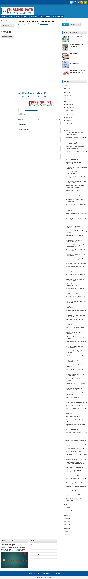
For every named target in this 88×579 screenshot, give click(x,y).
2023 (65, 92)
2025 (65, 85)
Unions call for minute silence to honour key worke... (74, 398)
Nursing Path (41, 573)
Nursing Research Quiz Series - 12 (74, 266)
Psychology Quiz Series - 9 (72, 159)
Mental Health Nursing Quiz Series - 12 (32, 97)
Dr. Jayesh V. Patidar (46, 577)
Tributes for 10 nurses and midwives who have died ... (75, 384)
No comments (44, 24)
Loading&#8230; (34, 58)
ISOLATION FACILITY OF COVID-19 (75, 459)
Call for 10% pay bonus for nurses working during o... (74, 280)
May (67, 127)
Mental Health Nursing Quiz (31, 110)
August (68, 117)
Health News (67, 28)
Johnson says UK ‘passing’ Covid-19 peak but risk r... (75, 245)
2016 (65, 525)
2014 (65, 531)
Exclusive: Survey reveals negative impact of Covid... (74, 200)
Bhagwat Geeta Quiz (8, 545)
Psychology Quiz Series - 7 (72, 491)
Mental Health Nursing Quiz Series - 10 (32, 93)
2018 (65, 518)
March (68, 504)
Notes (11, 16)
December (69, 104)
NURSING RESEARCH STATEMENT (76, 45)
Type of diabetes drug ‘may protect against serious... (74, 133)
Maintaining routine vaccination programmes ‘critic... (73, 388)
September (69, 114)
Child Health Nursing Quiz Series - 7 (75, 467)
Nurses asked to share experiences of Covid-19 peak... (75, 181)
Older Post (57, 119)
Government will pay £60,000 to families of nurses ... (74, 226)
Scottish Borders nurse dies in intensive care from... (73, 292)
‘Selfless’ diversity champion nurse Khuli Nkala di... (74, 370)
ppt (42, 16)
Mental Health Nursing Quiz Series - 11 (36, 21)
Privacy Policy (41, 1)
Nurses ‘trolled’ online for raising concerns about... (74, 347)
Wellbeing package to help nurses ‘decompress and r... (74, 147)
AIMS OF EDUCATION (76, 36)
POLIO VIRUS (69, 413)
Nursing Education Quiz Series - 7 (74, 451)
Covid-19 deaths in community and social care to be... (74, 191)
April (67, 130)
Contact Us (52, 1)
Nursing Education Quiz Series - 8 (74, 288)
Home (3, 17)
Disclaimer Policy (15, 1)
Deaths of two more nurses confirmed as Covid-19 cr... (75, 342)
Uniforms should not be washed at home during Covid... (74, 284)
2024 (65, 89)
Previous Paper (58, 17)
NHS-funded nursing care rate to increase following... (74, 142)
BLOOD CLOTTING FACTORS (74, 405)
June (67, 123)
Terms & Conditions (28, 1)
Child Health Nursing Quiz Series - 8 (75, 319)
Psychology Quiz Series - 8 (72, 429)
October (68, 110)
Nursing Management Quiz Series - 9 (75, 263)
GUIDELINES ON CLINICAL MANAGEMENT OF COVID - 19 (74, 463)
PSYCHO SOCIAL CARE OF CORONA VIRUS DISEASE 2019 (76, 455)
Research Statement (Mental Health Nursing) (78, 62)
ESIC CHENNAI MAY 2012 (72, 156)
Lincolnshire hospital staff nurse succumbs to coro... (74, 172)
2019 (65, 515)
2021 (65, 98)
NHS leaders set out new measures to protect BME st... (75, 177)
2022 (65, 95)
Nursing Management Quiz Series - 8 (75, 445)
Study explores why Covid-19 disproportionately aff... (73, 163)
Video (26, 16)
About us (4, 1)
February (68, 507)
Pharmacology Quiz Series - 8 (73, 483)
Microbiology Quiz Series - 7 (73, 223)
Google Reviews (6, 20)
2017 (65, 521)
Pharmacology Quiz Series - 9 (73, 416)
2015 (65, 528)
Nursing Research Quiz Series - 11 (74, 448)
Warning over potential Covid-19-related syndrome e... (74, 236)
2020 (65, 101)
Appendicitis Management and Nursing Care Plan (77, 71)
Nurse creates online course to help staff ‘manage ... (75, 315)
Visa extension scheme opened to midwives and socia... (74, 186)
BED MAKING (74, 53)
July (67, 120)
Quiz (18, 16)
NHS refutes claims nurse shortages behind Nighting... (75, 328)
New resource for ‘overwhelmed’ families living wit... (74, 240)
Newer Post (20, 119)
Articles (34, 17)
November (69, 107)
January (68, 511)
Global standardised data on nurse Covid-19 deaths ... (74, 356)
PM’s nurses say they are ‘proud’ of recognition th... (75, 275)
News (48, 17)
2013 (65, 534)
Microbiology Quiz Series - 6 (73, 437)
